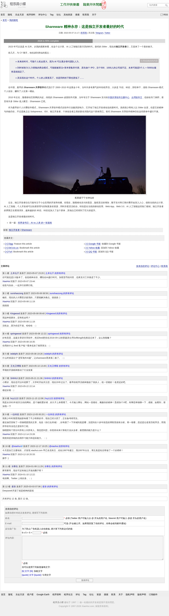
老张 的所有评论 (50, 486)
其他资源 (68, 14)
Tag (52, 14)
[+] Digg (9, 244)
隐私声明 (130, 599)
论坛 (58, 14)
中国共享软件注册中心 (118, 97)
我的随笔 (13, 20)
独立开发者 (14, 230)
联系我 (86, 14)
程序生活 (68, 599)
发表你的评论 (142, 266)
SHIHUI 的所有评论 (53, 378)
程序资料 (31, 14)
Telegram (99, 33)
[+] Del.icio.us (11, 248)
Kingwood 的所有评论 (56, 313)
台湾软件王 (136, 97)
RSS (165, 14)
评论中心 (42, 14)
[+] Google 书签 (93, 244)
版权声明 (141, 599)
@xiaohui (16, 446)
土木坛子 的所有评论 (55, 273)
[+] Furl (8, 251)
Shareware (26, 230)
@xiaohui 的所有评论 (59, 446)
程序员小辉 (58, 607)
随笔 (10, 14)
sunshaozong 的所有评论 (62, 293)
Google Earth (43, 599)
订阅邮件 (153, 599)
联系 (113, 599)
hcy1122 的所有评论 (55, 398)
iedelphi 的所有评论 (53, 354)
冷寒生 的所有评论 (53, 466)
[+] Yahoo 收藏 (93, 248)
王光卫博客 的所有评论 (59, 366)
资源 (99, 599)
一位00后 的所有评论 (56, 414)
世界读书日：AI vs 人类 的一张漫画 (35, 222)
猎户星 (30, 599)
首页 (3, 14)
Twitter (107, 33)
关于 (94, 14)
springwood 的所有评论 (59, 333)
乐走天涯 (19, 14)
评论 (78, 599)
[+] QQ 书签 (91, 251)
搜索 (77, 14)
